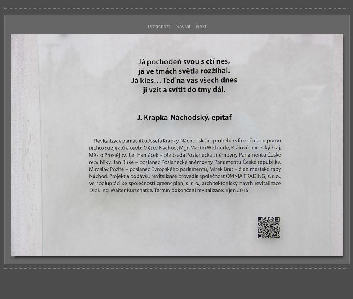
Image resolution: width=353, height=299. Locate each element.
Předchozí (159, 26)
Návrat (183, 26)
